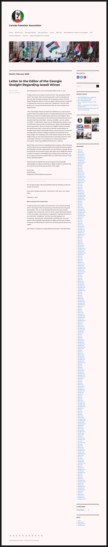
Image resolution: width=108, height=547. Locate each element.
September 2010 (81, 406)
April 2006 (80, 445)
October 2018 (81, 289)
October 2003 (81, 471)
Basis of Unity (19, 32)
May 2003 (80, 475)
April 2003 (80, 477)
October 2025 (81, 160)
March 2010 (80, 416)
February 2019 (81, 282)
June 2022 (80, 220)
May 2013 (80, 366)
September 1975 (81, 499)
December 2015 (81, 328)
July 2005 (80, 456)
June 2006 (80, 444)
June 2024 (80, 185)
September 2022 (82, 215)
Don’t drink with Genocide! (84, 100)
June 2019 (80, 276)
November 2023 (81, 196)
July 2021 (80, 237)
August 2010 (81, 408)
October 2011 (81, 392)
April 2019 (80, 279)
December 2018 (81, 286)
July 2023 (80, 201)
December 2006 (81, 442)
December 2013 (81, 358)
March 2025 (80, 171)
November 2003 (81, 469)
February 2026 (81, 154)
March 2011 (80, 400)
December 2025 (81, 157)
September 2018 (81, 290)
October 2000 (81, 488)
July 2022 (80, 218)
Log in (79, 520)
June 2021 (80, 239)
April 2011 (80, 398)
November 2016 (81, 317)
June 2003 (80, 474)
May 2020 (80, 259)
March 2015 (80, 339)
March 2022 (80, 224)
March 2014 (80, 353)
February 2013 (81, 370)
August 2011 (80, 394)
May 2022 (80, 221)
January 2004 (81, 467)
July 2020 (80, 256)
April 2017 (80, 311)
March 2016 (80, 325)
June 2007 (80, 441)
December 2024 (81, 176)
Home (11, 32)
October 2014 (81, 345)
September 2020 (82, 253)
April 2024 (80, 188)
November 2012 (81, 375)
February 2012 (81, 386)
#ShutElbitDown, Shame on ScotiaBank (76, 32)
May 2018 (80, 295)
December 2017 (81, 301)
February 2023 (81, 209)
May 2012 (80, 381)
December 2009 (81, 419)
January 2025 (81, 174)
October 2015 (81, 331)
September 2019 (81, 271)
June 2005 (80, 458)
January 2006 (81, 449)
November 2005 (81, 450)
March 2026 (81, 152)
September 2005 (82, 453)
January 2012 (81, 387)
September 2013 (81, 362)
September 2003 (81, 472)
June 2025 (80, 166)
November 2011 (81, 391)
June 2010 (80, 411)
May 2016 (80, 323)
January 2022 (81, 228)
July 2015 (80, 334)
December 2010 (81, 403)
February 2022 (81, 226)
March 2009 (81, 428)
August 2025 (81, 163)
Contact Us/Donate (15, 35)
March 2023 (80, 207)
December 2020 (81, 248)
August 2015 (81, 333)
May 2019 (80, 278)
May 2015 (80, 336)
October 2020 (81, 251)
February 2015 (81, 340)
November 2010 (81, 405)
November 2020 (81, 250)
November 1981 (81, 489)
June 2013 (80, 364)
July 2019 (80, 275)
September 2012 (81, 377)
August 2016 (81, 322)
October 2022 (81, 214)
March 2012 (80, 384)
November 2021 (81, 231)
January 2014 (81, 356)
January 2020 (81, 265)
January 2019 (81, 284)
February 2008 (81, 438)
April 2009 (80, 427)
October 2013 (81, 361)
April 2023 (80, 206)
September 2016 (81, 320)
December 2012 (81, 373)
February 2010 (81, 417)
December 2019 (81, 267)
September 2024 (82, 181)
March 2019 (80, 281)
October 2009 (81, 422)
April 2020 (80, 261)
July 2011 (80, 395)
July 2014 (80, 350)
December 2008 (81, 431)
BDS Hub (59, 32)
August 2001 (81, 483)
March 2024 (80, 190)
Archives (25, 35)
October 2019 (81, 270)
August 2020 (81, 254)
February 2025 (81, 173)
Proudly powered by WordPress (31, 540)
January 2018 (81, 300)
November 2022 (81, 212)
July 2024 (80, 184)
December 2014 (81, 344)
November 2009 (81, 420)
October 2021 (81, 232)
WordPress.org (81, 525)
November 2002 (81, 482)
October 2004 (81, 461)
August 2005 (81, 455)
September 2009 (82, 424)
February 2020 (81, 264)
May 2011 (80, 397)
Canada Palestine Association (25, 25)
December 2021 (81, 229)
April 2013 (80, 367)
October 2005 (81, 452)
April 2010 (80, 414)
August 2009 (81, 425)
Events (52, 32)
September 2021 (81, 234)
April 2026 (80, 151)
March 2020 (80, 262)
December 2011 (81, 389)
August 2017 (81, 306)
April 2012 (80, 383)
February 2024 (81, 192)
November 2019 (81, 268)
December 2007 (81, 439)
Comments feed (81, 523)
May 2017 (80, 309)
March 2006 (81, 447)
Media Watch (17, 92)
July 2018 (80, 292)
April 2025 (80, 170)
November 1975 (81, 497)
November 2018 (81, 287)
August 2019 (81, 273)
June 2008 (80, 436)
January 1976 (81, 496)
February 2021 (81, 245)
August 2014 (81, 348)
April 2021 (80, 242)
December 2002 (81, 480)
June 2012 (80, 380)
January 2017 (81, 314)
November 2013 (81, 359)
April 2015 (80, 337)
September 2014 (81, 347)
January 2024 (81, 193)
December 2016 (81, 315)
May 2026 (80, 149)
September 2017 (81, 304)
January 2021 (81, 246)
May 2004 (80, 466)
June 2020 (80, 257)
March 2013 (80, 369)
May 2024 (80, 187)
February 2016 (81, 326)
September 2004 (82, 463)
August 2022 (81, 217)
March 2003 (80, 478)
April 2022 (80, 223)
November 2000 (81, 486)
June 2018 (80, 293)
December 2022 (81, 210)
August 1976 (81, 491)
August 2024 (81, 182)
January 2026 (81, 156)
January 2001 (81, 485)
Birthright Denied (30, 32)
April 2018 (80, 297)
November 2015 (81, 329)
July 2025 (80, 165)
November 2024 (81, 177)
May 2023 (80, 204)
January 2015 (81, 342)
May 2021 (80, 240)
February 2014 (81, 355)
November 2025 (81, 159)
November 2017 (81, 303)
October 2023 (81, 198)
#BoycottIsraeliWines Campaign (39, 35)
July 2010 (80, 409)
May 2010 (80, 413)
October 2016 (81, 319)
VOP (91, 32)
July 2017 (80, 308)
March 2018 (80, 298)
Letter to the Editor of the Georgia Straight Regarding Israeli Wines (35, 83)
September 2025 (82, 162)
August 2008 (81, 434)
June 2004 (80, 464)
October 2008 (81, 433)
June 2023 (80, 203)
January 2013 (81, 372)
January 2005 (81, 460)
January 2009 (81, 430)
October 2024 (81, 179)
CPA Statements (43, 32)
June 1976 (80, 492)
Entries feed (80, 522)
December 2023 (81, 195)
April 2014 (80, 351)
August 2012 (81, 378)
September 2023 (81, 199)
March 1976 (80, 494)
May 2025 (80, 168)
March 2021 (80, 243)
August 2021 (81, 235)
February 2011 (81, 402)
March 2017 (80, 312)
